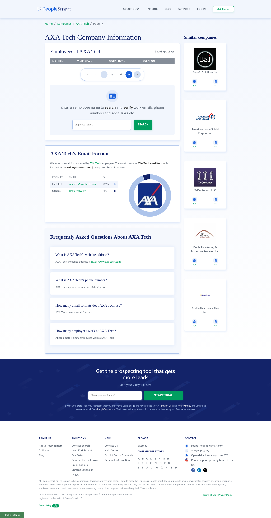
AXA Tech (82, 23)
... (104, 74)
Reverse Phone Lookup (85, 460)
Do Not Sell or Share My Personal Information (119, 458)
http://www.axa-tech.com (106, 262)
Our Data (77, 455)
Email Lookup (80, 465)
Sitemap (142, 445)
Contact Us (111, 445)
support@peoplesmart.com (204, 445)
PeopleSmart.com (106, 410)
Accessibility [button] (49, 506)
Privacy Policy (184, 406)
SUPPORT (184, 9)
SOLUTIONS (131, 9)
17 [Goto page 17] (129, 74)
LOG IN (201, 9)
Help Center (112, 450)
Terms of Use (166, 406)
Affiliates (44, 450)
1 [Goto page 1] (95, 74)
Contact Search (81, 445)
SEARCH (143, 124)
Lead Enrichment (82, 450)
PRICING (152, 9)
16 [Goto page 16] (120, 74)
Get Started (223, 9)
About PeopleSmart (50, 445)
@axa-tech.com (77, 191)
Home (49, 23)
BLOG (168, 9)
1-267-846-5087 (197, 450)
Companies (64, 23)
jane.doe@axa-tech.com (82, 184)
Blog (41, 455)
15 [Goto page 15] (112, 74)
